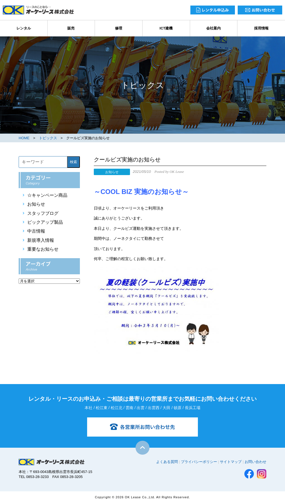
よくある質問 (167, 462)
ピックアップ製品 (45, 222)
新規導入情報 (40, 240)
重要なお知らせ (42, 249)
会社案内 (213, 28)
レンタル (23, 28)
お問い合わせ (255, 462)
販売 (71, 28)
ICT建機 (166, 28)
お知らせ (36, 204)
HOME (24, 138)
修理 (118, 28)
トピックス (48, 138)
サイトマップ (231, 462)
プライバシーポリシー (199, 462)
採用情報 (261, 28)
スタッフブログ (42, 213)
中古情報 (36, 231)
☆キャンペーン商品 (47, 195)
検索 (73, 162)
